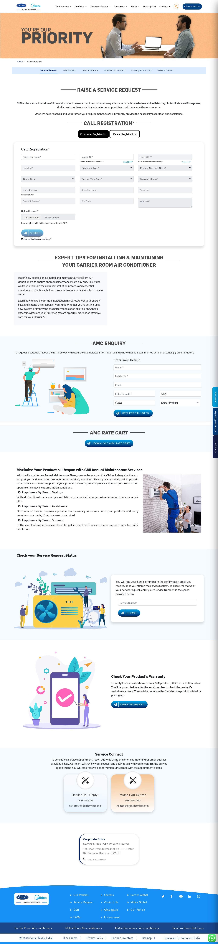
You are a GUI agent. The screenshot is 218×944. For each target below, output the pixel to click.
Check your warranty (141, 70)
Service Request (48, 70)
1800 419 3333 (133, 800)
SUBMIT (31, 233)
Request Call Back (132, 413)
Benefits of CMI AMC (114, 70)
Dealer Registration (124, 134)
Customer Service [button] (100, 6)
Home (20, 61)
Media (135, 6)
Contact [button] (164, 6)
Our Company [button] (63, 6)
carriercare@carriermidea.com (85, 805)
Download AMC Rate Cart (108, 443)
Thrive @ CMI (149, 6)
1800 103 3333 (85, 800)
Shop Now (215, 397)
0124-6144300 (97, 859)
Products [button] (81, 6)
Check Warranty (128, 704)
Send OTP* (128, 162)
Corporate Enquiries (215, 421)
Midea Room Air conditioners (83, 928)
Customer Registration (93, 134)
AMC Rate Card (90, 70)
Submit (128, 613)
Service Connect (166, 70)
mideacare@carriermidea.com (133, 805)
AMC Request (69, 70)
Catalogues (215, 447)
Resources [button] (121, 6)
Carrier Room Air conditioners (33, 928)
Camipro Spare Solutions (188, 928)
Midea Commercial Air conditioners (137, 928)
